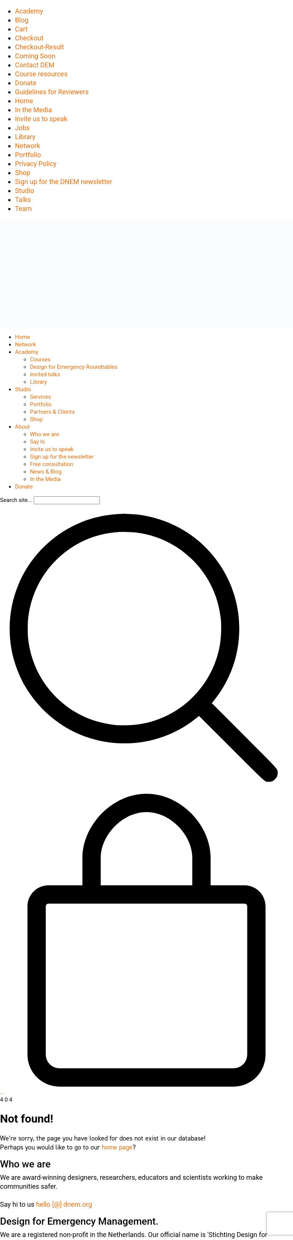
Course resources (41, 74)
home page (117, 1147)
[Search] (67, 500)
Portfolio (28, 155)
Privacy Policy (36, 164)
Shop (22, 173)
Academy (29, 11)
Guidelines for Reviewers (52, 92)
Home (24, 101)
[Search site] (143, 789)
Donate (25, 83)
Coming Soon (35, 56)
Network (27, 146)
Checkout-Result (39, 47)
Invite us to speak (41, 119)
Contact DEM (34, 65)
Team (23, 208)
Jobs (22, 128)
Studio (24, 191)
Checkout (29, 38)
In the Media (33, 110)
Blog (21, 20)
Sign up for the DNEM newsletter (63, 182)
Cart (21, 29)
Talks (23, 199)
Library (25, 137)
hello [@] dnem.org (64, 1204)
